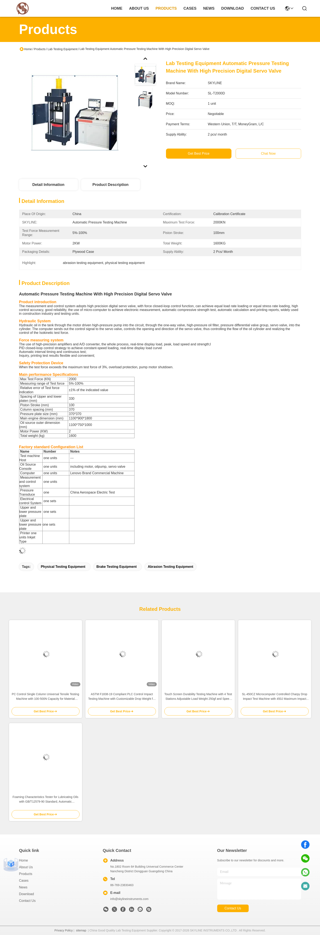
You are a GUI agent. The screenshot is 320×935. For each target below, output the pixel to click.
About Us (26, 867)
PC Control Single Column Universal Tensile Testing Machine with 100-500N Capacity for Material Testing (45, 696)
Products (40, 49)
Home (116, 8)
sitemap (81, 930)
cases (189, 8)
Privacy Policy (63, 930)
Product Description (110, 185)
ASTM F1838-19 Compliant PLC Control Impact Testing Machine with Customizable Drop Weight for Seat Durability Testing (121, 696)
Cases (24, 880)
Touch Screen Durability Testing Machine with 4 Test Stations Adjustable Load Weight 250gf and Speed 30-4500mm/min (198, 696)
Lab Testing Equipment (62, 49)
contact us (263, 8)
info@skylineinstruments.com (129, 899)
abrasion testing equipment (170, 566)
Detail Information (48, 185)
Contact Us (27, 900)
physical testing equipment (63, 566)
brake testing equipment (117, 566)
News (23, 887)
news (208, 8)
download (232, 8)
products (166, 8)
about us (139, 8)
